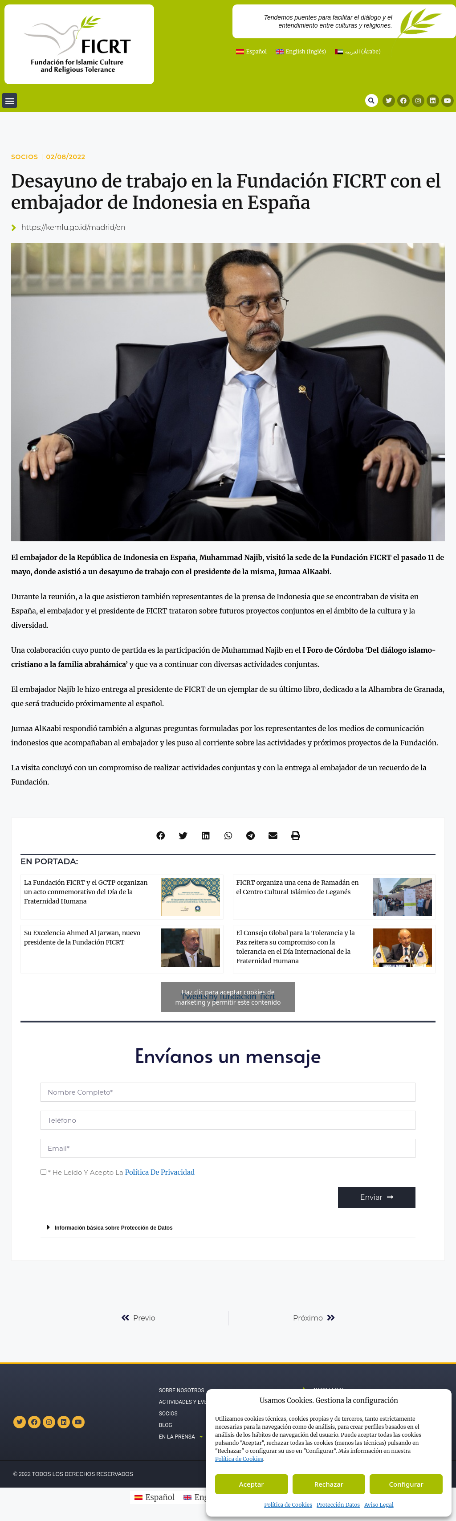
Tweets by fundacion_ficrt (228, 997)
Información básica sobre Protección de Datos (114, 1228)
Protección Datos (338, 1504)
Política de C (239, 1459)
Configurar (406, 1484)
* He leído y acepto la (121, 1172)
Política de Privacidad (160, 1172)
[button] (9, 100)
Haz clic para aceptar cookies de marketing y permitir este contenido (228, 997)
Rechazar (329, 1484)
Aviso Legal (379, 1504)
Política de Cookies (288, 1504)
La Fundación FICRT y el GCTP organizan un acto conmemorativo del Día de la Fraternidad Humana (85, 892)
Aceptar (251, 1484)
